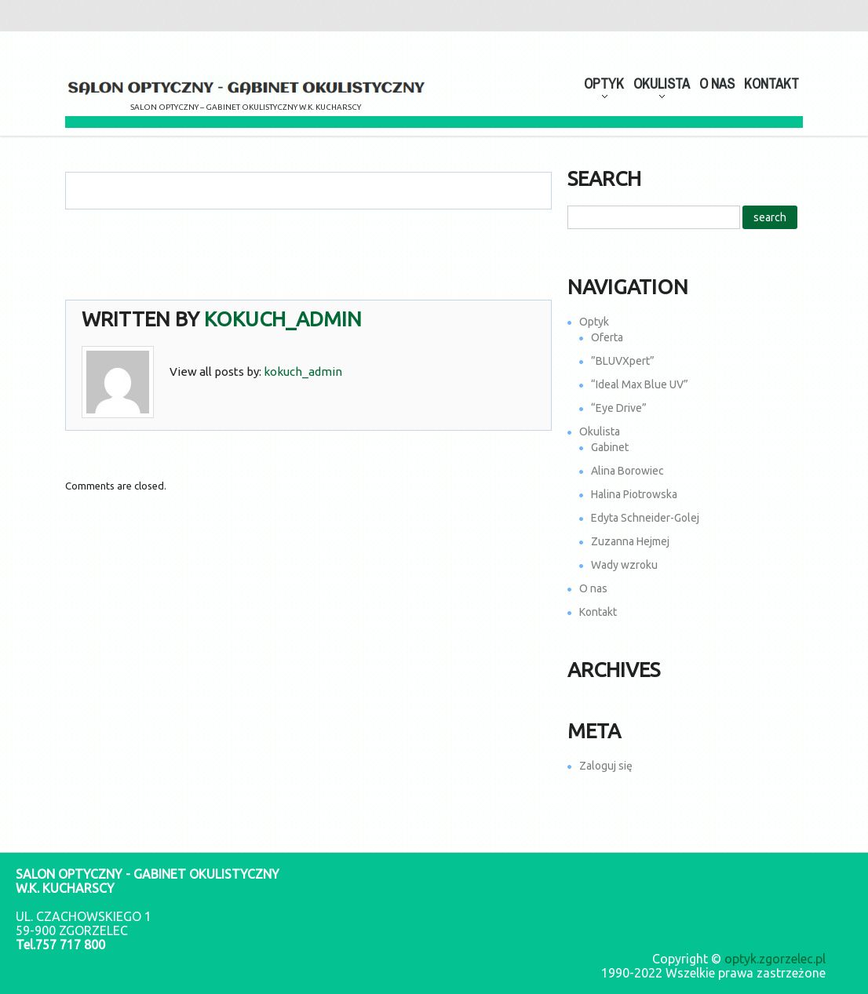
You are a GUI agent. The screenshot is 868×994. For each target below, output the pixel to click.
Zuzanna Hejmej (630, 541)
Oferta (607, 337)
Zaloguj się (606, 765)
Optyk (594, 321)
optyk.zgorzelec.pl (775, 959)
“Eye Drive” (619, 408)
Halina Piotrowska (634, 494)
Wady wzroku (624, 565)
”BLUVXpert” (623, 361)
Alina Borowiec (627, 470)
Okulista (599, 431)
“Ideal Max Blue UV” (639, 384)
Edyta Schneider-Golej (645, 518)
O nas (717, 83)
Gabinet (610, 447)
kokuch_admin (283, 319)
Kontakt (771, 83)
